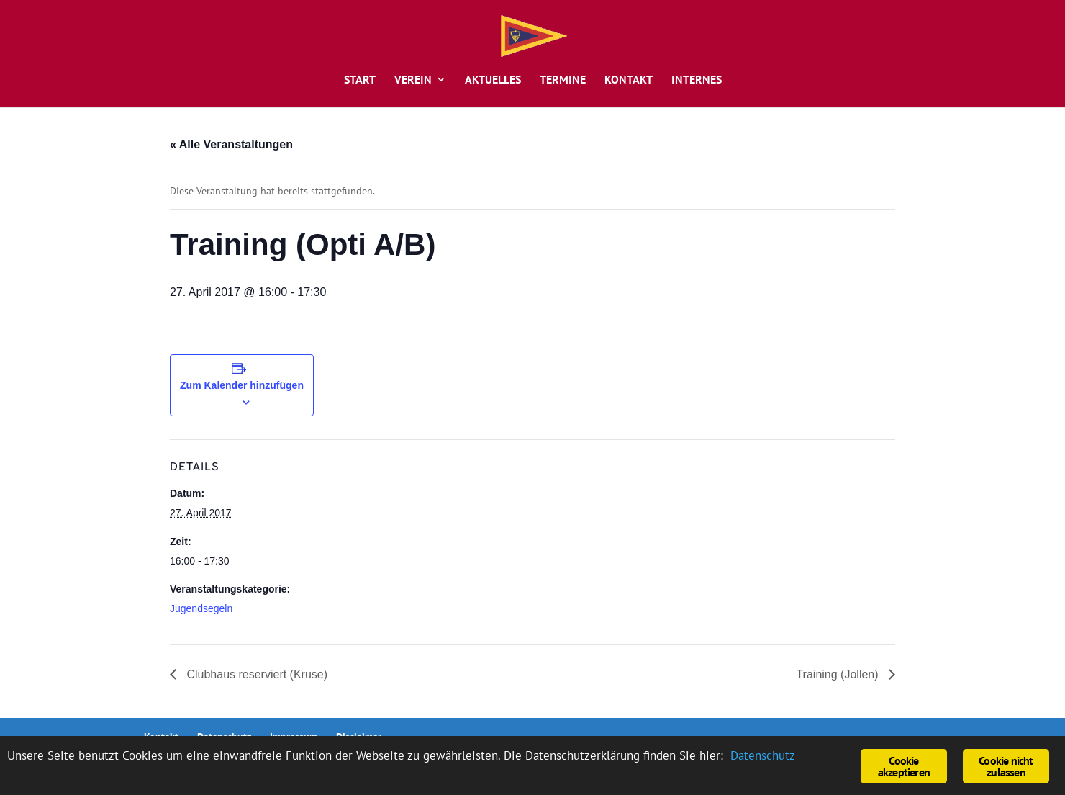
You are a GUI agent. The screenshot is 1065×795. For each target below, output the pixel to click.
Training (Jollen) (839, 674)
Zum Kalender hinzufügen (242, 385)
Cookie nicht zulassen (1006, 766)
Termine (563, 80)
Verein (413, 80)
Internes (696, 80)
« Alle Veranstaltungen (231, 144)
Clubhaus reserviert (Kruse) (255, 674)
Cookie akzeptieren (904, 766)
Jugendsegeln (201, 608)
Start (360, 80)
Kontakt (628, 80)
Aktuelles (493, 80)
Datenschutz (762, 755)
